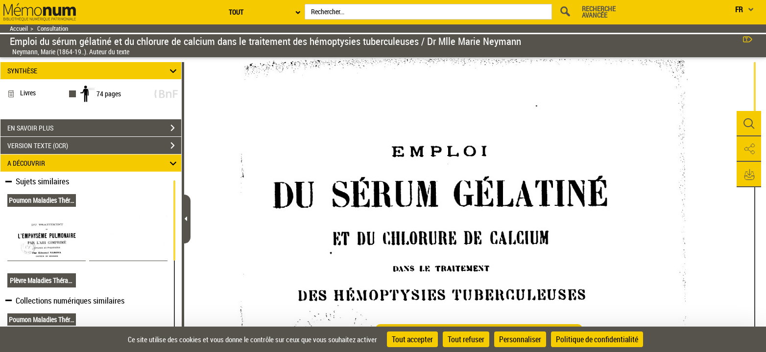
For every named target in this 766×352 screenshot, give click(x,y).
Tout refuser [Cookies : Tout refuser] (466, 339)
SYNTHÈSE (93, 70)
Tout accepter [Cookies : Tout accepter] (412, 339)
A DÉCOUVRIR (93, 163)
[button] (749, 123)
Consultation (52, 28)
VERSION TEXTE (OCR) (94, 146)
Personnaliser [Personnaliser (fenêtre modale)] (520, 339)
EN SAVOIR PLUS (94, 128)
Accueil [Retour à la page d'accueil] (19, 28)
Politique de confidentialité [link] (597, 339)
